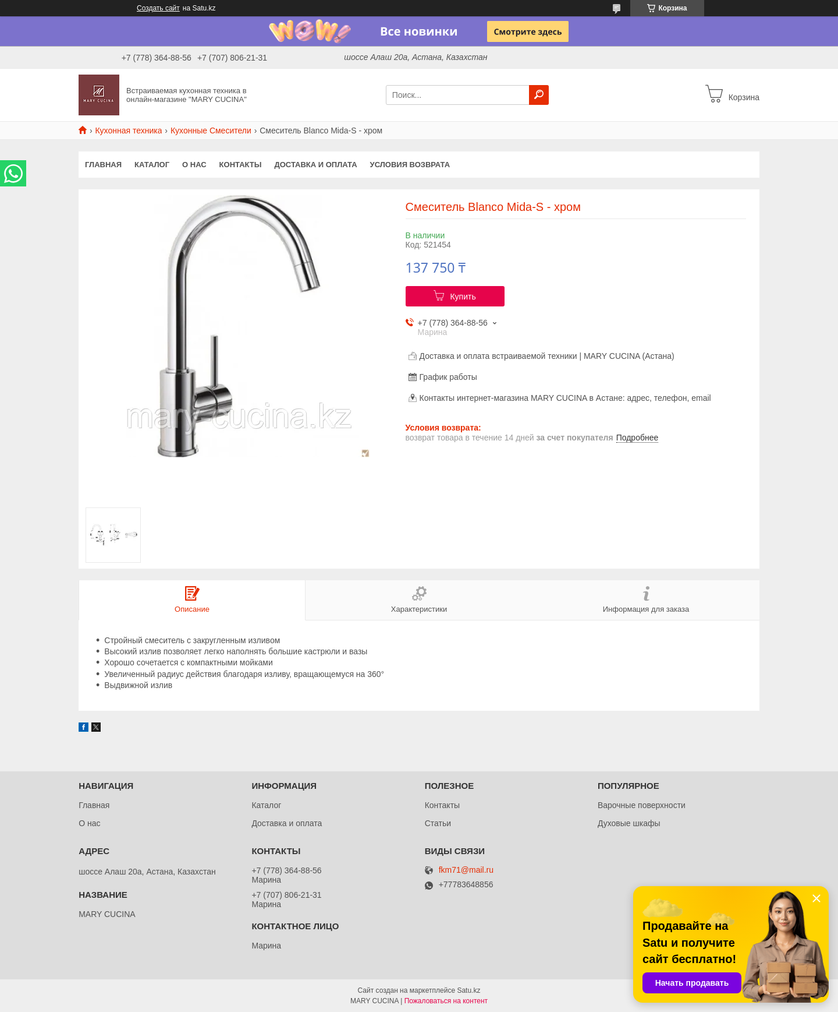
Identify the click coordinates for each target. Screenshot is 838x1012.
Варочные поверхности (642, 805)
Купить (462, 296)
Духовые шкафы (629, 823)
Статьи (438, 823)
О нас (194, 164)
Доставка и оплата (315, 164)
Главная (103, 164)
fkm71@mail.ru (466, 870)
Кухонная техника (128, 130)
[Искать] (539, 95)
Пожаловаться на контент (446, 1001)
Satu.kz (468, 990)
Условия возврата (410, 164)
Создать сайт (158, 8)
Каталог (151, 164)
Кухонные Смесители (211, 130)
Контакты (240, 164)
